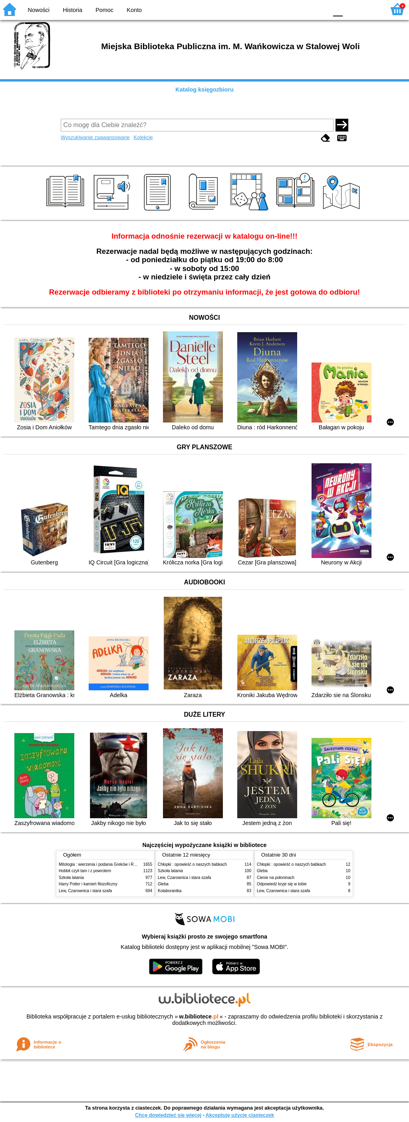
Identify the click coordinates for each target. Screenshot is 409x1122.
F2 (370, 9)
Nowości (39, 10)
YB (303, 9)
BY (319, 9)
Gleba (163, 884)
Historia (72, 10)
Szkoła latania (71, 877)
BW (287, 9)
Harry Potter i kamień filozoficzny (88, 884)
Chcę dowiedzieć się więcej (168, 1115)
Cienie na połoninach (275, 877)
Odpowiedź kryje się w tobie (282, 884)
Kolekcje (143, 137)
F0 (337, 9)
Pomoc (104, 10)
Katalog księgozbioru (204, 89)
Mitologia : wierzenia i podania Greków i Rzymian (103, 864)
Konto (134, 10)
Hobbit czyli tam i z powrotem (85, 871)
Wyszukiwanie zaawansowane (95, 137)
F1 (351, 9)
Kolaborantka (169, 891)
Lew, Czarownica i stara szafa (85, 891)
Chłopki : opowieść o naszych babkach (192, 864)
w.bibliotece (198, 1016)
